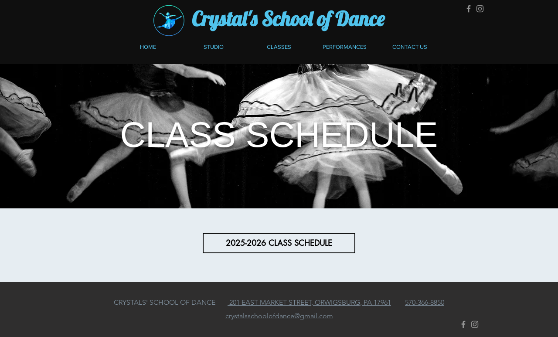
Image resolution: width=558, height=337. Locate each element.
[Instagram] (480, 9)
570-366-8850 (424, 302)
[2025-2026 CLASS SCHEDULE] (279, 243)
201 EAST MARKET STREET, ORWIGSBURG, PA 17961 (309, 302)
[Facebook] (468, 9)
